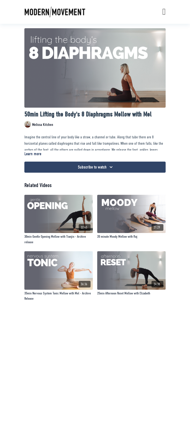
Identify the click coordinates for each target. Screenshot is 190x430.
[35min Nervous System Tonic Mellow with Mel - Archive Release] (58, 296)
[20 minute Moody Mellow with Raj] (131, 236)
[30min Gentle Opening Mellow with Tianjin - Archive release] (58, 239)
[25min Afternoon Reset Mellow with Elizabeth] (131, 293)
